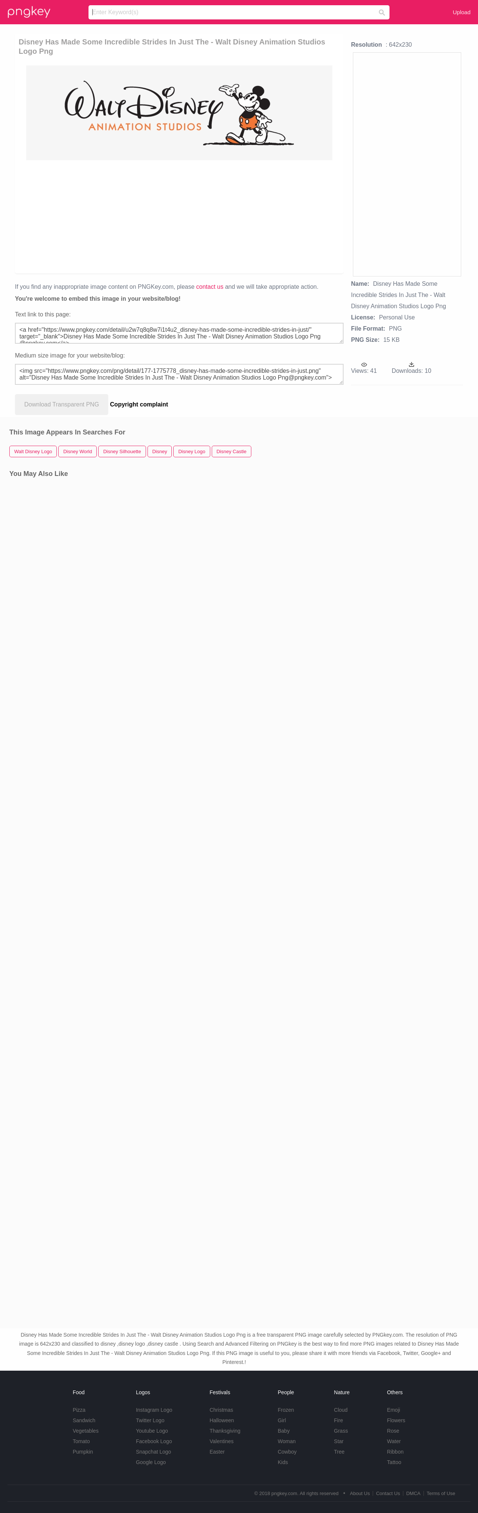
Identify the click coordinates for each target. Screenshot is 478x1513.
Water (394, 1441)
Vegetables (86, 1431)
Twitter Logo (150, 1420)
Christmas (221, 1410)
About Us (360, 1493)
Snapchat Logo (153, 1452)
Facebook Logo (154, 1441)
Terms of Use (440, 1493)
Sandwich (84, 1420)
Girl (282, 1420)
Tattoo (394, 1462)
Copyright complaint (139, 404)
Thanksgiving (224, 1431)
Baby (284, 1431)
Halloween (221, 1420)
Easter (216, 1452)
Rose (393, 1431)
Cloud (341, 1410)
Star (339, 1441)
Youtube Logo (152, 1431)
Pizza (79, 1410)
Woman (287, 1441)
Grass (341, 1431)
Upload (462, 12)
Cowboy (287, 1452)
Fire (338, 1420)
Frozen (286, 1410)
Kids (283, 1462)
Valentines (221, 1441)
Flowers (396, 1420)
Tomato (81, 1441)
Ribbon (395, 1452)
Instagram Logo (154, 1410)
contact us (209, 287)
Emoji (393, 1410)
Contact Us (388, 1493)
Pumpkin (83, 1452)
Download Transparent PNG (61, 404)
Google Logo (151, 1462)
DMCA (413, 1493)
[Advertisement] (181, 216)
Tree (339, 1452)
